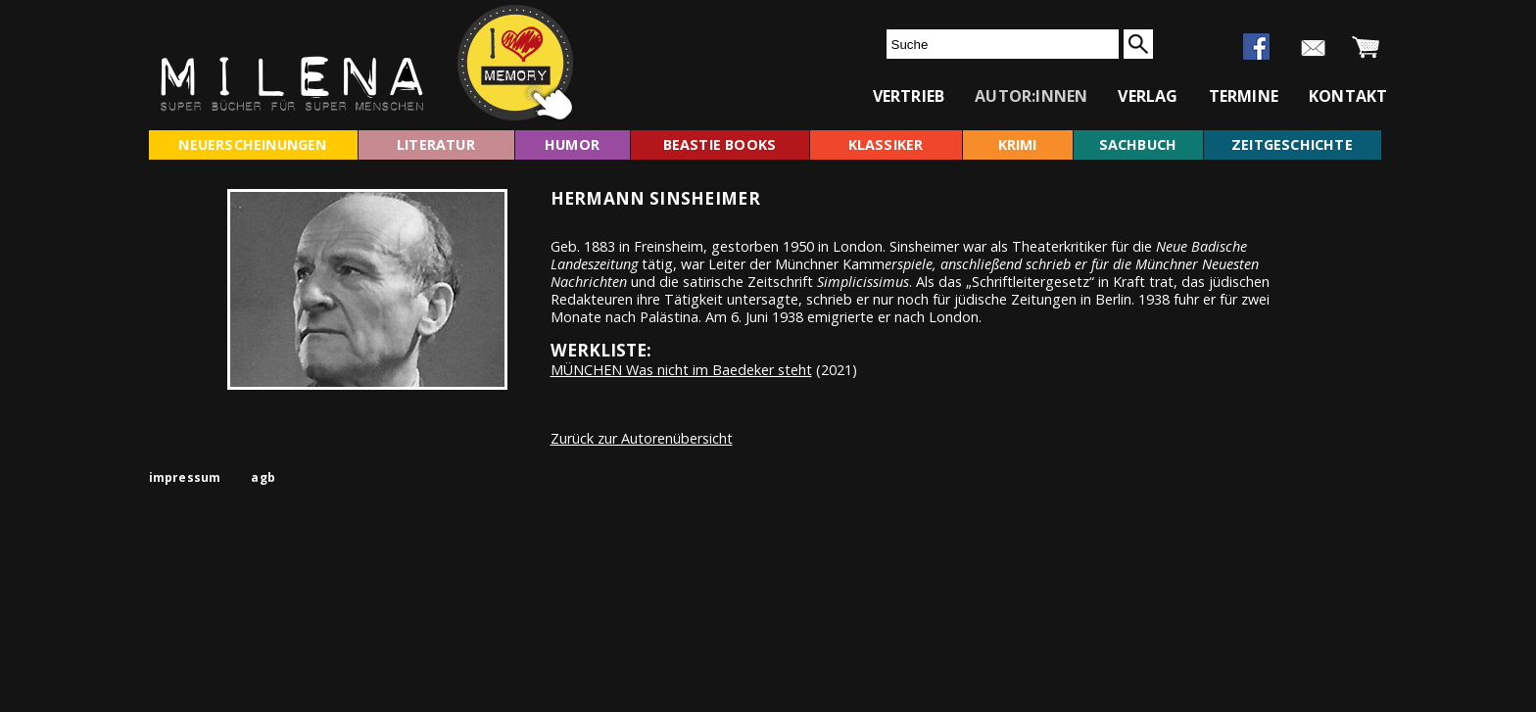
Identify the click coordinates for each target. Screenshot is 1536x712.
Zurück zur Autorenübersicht (642, 438)
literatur (436, 144)
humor (572, 144)
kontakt (1348, 96)
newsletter (1313, 48)
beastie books (720, 144)
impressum (185, 477)
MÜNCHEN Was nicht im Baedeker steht (681, 369)
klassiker (886, 144)
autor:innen (1031, 96)
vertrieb (909, 96)
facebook (1256, 46)
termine (1243, 96)
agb (263, 477)
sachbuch (1138, 144)
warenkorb (1366, 48)
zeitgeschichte (1292, 144)
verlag (1147, 96)
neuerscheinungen (252, 144)
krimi (1017, 144)
